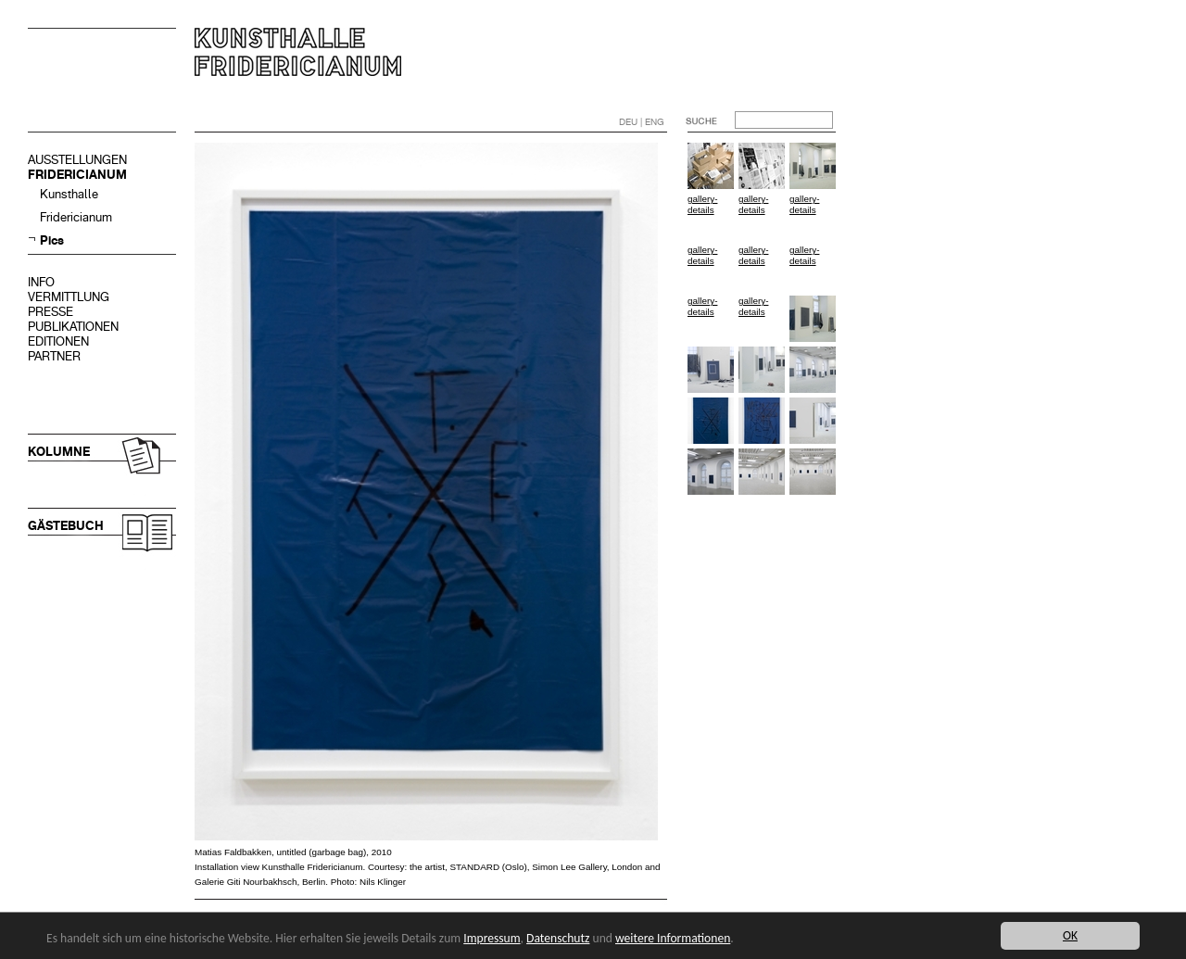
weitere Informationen (672, 938)
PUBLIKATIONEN (73, 327)
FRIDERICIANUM (77, 175)
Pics (52, 240)
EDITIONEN (58, 341)
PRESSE (50, 312)
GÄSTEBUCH (66, 526)
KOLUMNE (59, 452)
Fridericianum (76, 217)
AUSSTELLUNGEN (77, 160)
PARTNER (54, 356)
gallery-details (702, 204)
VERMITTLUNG (68, 297)
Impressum (491, 938)
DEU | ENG (641, 122)
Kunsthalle (69, 194)
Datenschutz (557, 938)
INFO (41, 282)
